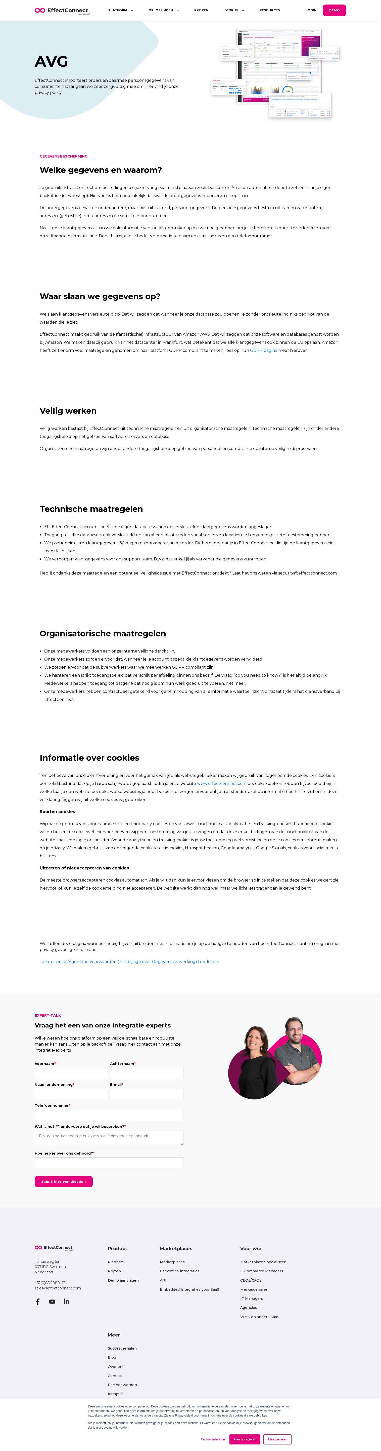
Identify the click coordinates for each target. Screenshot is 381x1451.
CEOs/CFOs (250, 1280)
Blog (112, 1357)
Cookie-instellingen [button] (213, 1439)
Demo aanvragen (123, 1280)
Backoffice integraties (180, 1271)
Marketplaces (172, 1262)
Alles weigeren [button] (277, 1439)
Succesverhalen (122, 1348)
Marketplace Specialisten (263, 1262)
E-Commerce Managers (261, 1271)
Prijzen (114, 1271)
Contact (115, 1376)
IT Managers (251, 1298)
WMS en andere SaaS (259, 1317)
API (163, 1280)
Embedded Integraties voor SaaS (189, 1289)
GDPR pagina (263, 350)
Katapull (115, 1394)
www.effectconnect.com (222, 783)
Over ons (116, 1367)
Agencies (248, 1308)
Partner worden (122, 1385)
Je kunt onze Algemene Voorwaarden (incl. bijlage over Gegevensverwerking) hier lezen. (129, 961)
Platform (116, 1262)
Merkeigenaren (254, 1289)
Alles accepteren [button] (245, 1439)
